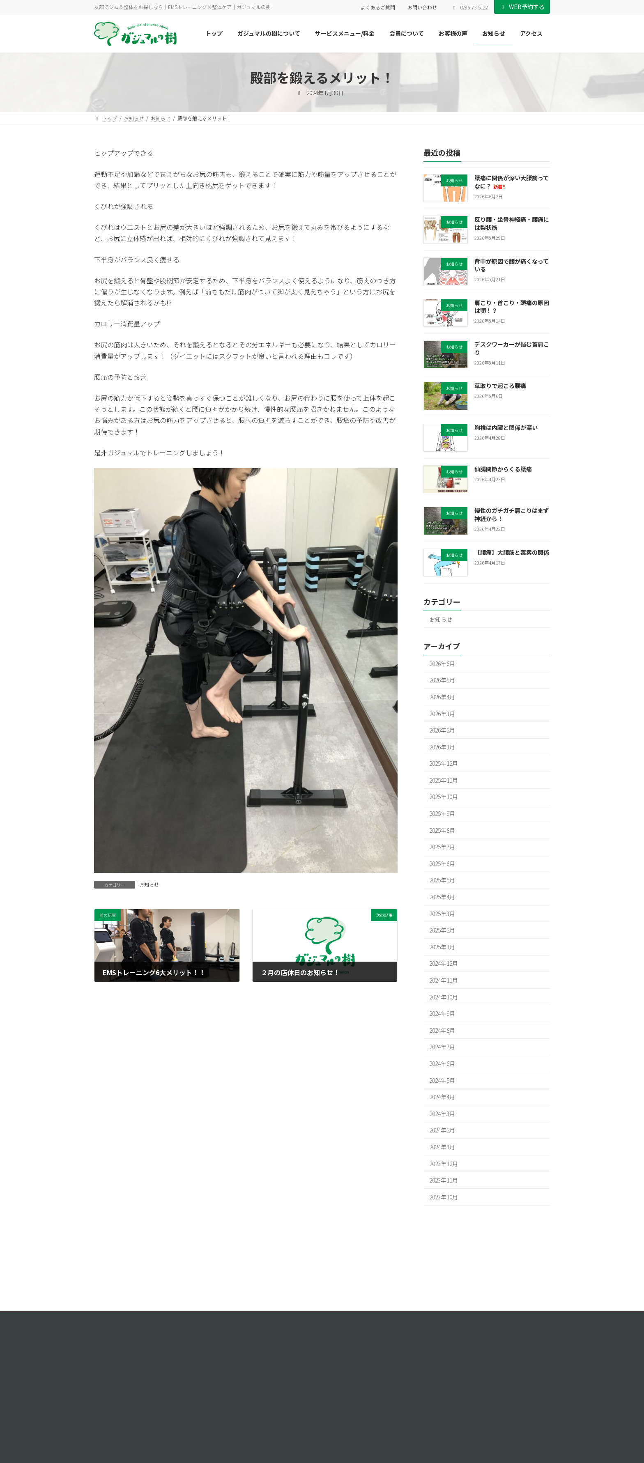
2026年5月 (442, 680)
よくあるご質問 (378, 7)
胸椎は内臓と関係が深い (506, 427)
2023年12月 (443, 1164)
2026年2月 (442, 730)
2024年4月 (442, 1097)
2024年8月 (442, 1030)
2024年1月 (442, 1147)
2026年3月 (442, 714)
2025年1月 (442, 947)
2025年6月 (442, 863)
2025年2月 (442, 930)
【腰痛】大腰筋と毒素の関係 (511, 552)
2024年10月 (443, 997)
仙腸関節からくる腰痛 (503, 469)
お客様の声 (423, 1422)
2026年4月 (442, 697)
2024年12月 (443, 964)
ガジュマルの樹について (438, 1379)
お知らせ (149, 884)
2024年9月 (442, 1014)
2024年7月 (442, 1047)
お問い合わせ (422, 7)
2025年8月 (442, 830)
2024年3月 (442, 1113)
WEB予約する (522, 6)
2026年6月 (442, 663)
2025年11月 (443, 780)
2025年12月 (443, 764)
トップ (418, 1365)
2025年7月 (442, 847)
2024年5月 (442, 1080)
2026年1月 (442, 747)
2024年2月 (442, 1130)
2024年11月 (443, 980)
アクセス (420, 1451)
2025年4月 (442, 897)
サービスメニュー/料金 (436, 1394)
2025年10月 (443, 797)
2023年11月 (443, 1180)
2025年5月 (442, 880)
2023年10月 (443, 1197)
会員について (426, 1408)
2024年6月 (442, 1063)
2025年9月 (442, 813)
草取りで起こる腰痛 (500, 386)
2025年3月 (442, 913)
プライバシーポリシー (126, 1318)
